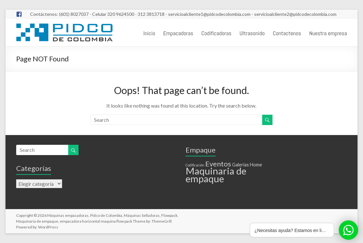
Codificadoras (216, 33)
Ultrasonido (252, 33)
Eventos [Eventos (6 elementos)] (218, 163)
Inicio (149, 33)
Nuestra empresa (328, 33)
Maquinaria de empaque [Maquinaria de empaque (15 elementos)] (216, 174)
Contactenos (287, 33)
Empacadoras (178, 33)
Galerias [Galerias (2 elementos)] (240, 164)
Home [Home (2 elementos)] (256, 164)
